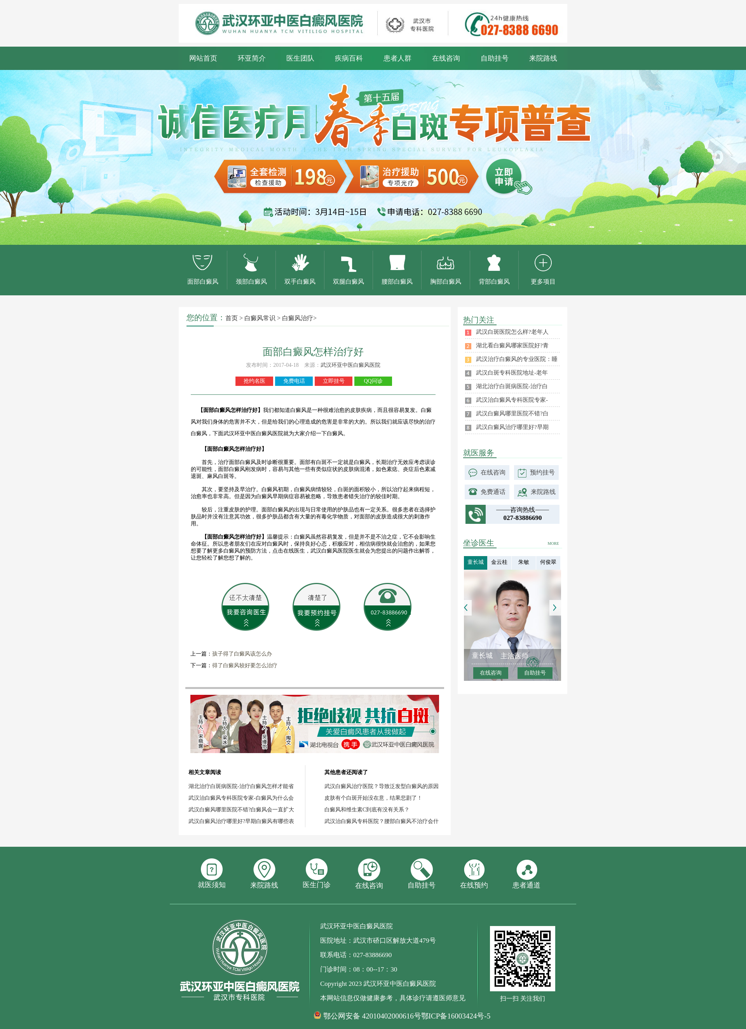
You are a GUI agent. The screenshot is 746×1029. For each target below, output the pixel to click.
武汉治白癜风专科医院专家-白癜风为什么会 (241, 798)
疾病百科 (349, 58)
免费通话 (493, 491)
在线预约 (474, 873)
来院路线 (543, 58)
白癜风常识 (259, 318)
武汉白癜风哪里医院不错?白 (512, 413)
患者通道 (526, 873)
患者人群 (397, 58)
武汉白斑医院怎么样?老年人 (512, 332)
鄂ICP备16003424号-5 (455, 1016)
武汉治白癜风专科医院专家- (512, 400)
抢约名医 (254, 381)
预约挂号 (542, 472)
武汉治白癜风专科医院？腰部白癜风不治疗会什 (381, 821)
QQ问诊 (373, 381)
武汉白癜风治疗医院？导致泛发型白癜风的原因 (381, 786)
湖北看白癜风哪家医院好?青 (512, 345)
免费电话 (294, 381)
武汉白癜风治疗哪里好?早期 (512, 427)
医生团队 (300, 58)
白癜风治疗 (297, 318)
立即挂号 (334, 381)
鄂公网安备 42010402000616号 (372, 1016)
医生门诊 (317, 873)
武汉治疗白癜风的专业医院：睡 (517, 359)
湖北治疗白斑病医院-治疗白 (512, 386)
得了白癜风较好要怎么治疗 (244, 665)
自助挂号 (495, 58)
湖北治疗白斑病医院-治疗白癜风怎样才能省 (241, 786)
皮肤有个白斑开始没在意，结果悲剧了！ (373, 798)
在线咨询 (446, 58)
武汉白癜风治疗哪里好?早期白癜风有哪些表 (241, 821)
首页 (231, 318)
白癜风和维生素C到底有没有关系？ (367, 810)
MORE (553, 543)
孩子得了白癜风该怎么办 (242, 654)
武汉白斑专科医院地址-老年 (512, 373)
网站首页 (203, 58)
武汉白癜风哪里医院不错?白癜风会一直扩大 (241, 810)
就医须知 (212, 873)
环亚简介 (252, 58)
